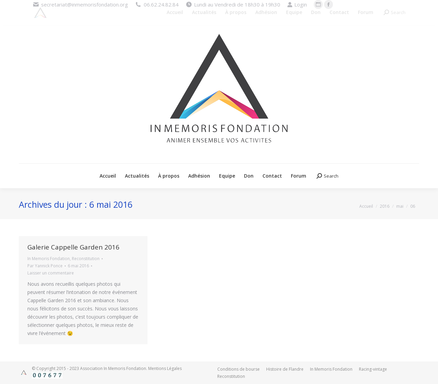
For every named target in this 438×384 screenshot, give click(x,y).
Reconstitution (86, 258)
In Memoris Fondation (48, 258)
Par (45, 266)
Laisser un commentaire (50, 273)
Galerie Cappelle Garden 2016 (73, 247)
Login (297, 4)
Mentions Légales (165, 368)
